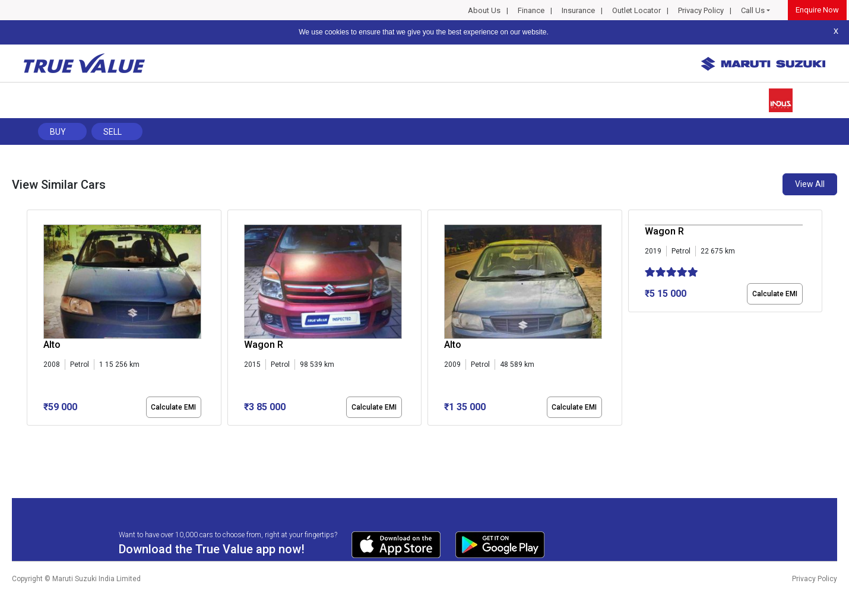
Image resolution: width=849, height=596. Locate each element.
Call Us (753, 10)
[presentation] (33, 320)
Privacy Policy (701, 10)
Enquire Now (817, 9)
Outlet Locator (636, 10)
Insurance (578, 10)
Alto (52, 344)
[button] (30, 435)
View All (810, 184)
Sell (112, 132)
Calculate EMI (173, 407)
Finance (531, 10)
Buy (58, 132)
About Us (484, 10)
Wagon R (263, 344)
